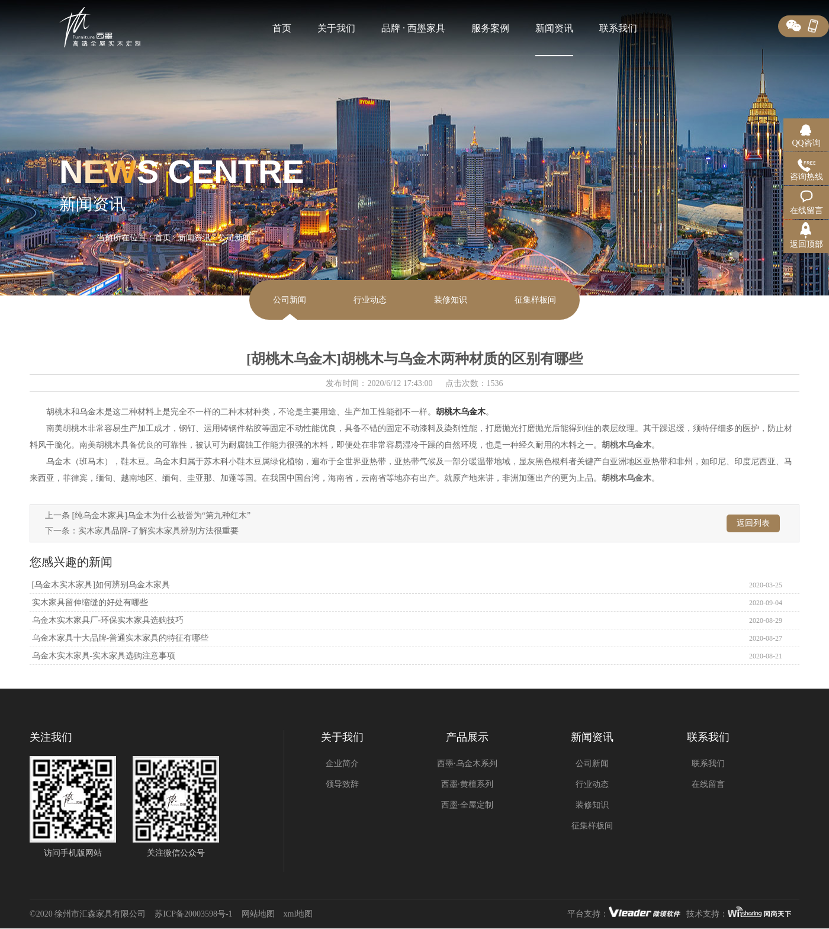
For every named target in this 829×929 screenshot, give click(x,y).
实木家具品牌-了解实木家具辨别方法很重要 (158, 530)
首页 (281, 28)
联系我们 (618, 28)
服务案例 (490, 28)
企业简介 (342, 763)
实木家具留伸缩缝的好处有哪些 (89, 602)
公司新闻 (289, 299)
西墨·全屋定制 (467, 805)
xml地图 (298, 913)
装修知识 (450, 299)
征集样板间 (535, 299)
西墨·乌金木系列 (467, 763)
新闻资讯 (554, 28)
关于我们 (336, 28)
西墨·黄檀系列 (467, 784)
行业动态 (370, 299)
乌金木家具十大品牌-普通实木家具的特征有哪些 (119, 638)
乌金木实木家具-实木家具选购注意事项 (102, 655)
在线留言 (708, 784)
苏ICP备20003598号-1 (193, 913)
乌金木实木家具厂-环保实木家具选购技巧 (107, 620)
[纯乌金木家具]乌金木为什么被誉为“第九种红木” (161, 515)
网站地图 (258, 913)
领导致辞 (342, 784)
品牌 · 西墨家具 (413, 28)
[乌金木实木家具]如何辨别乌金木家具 (100, 584)
